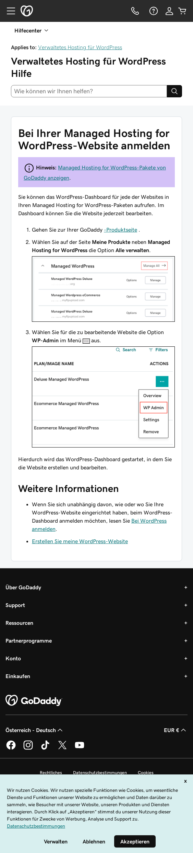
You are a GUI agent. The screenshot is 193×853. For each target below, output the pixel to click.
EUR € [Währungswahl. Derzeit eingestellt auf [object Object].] (176, 730)
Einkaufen (17, 676)
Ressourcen (19, 622)
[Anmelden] (169, 10)
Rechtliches (51, 772)
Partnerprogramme (28, 640)
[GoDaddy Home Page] (33, 700)
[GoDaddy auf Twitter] (62, 748)
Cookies (146, 772)
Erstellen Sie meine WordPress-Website (80, 541)
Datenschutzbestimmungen (100, 772)
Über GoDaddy (23, 587)
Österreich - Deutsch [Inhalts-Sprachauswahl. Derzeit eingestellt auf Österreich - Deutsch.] (34, 730)
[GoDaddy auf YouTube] (79, 748)
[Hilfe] (152, 11)
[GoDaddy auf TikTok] (45, 748)
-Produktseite (120, 229)
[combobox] (89, 91)
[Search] (174, 91)
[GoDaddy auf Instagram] (28, 748)
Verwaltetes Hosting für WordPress (80, 47)
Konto (13, 658)
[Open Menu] (8, 11)
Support (15, 605)
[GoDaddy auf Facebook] (10, 748)
